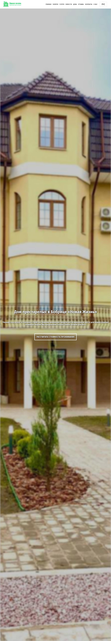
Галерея (55, 4)
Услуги (61, 4)
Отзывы (81, 4)
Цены (75, 4)
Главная (48, 4)
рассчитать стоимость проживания (55, 337)
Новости (69, 4)
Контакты (88, 4)
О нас (95, 4)
